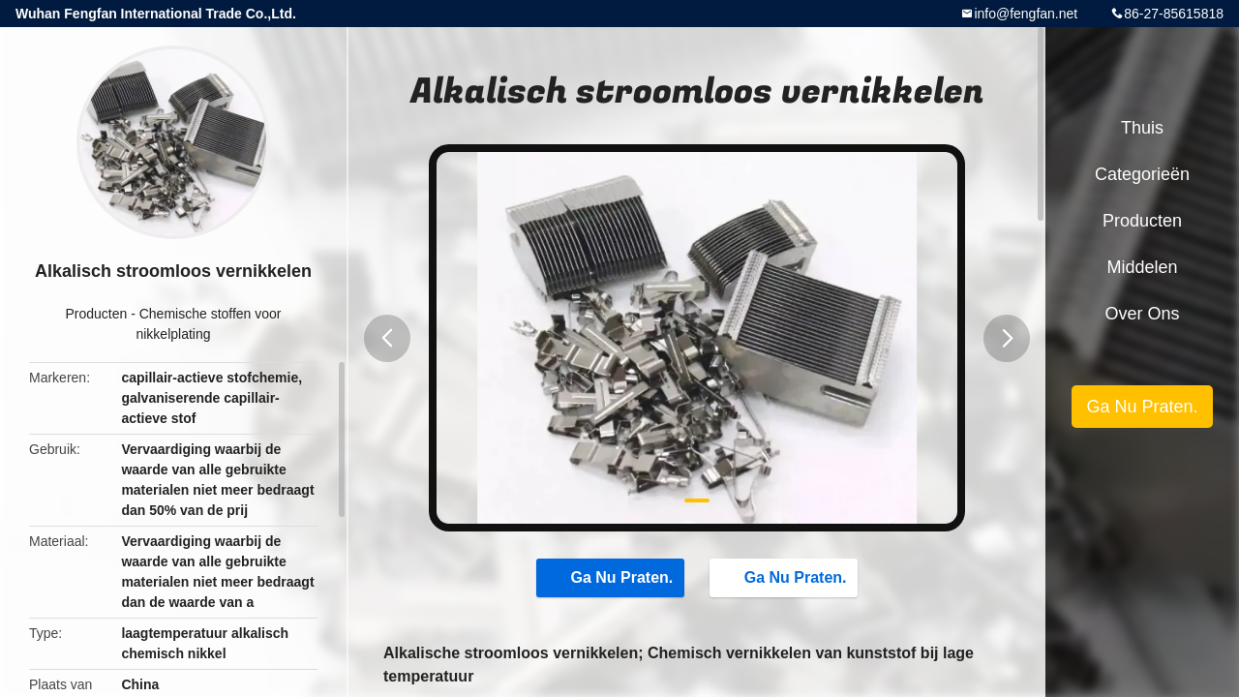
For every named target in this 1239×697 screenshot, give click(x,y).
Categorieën (1142, 174)
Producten (96, 313)
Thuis (1142, 127)
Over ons (1141, 313)
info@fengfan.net (1025, 13)
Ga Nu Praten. (613, 577)
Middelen (1141, 267)
